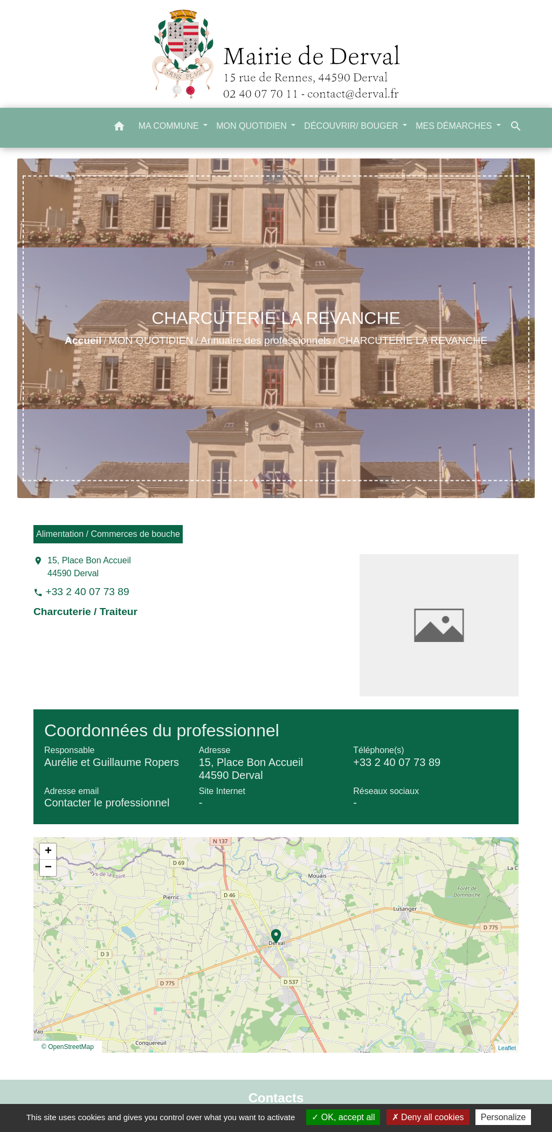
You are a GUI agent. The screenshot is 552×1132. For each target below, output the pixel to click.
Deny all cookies (428, 1117)
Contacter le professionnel (106, 803)
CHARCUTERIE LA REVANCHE (412, 340)
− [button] (48, 868)
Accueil (83, 340)
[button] (119, 128)
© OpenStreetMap (68, 1047)
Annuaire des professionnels (266, 340)
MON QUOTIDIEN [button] (252, 125)
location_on (270, 931)
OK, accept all (343, 1117)
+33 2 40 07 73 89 (87, 591)
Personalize (503, 1117)
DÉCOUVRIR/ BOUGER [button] (352, 125)
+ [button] (48, 852)
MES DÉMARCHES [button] (455, 125)
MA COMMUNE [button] (170, 125)
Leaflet (507, 1048)
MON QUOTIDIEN (151, 340)
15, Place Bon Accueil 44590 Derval (89, 567)
